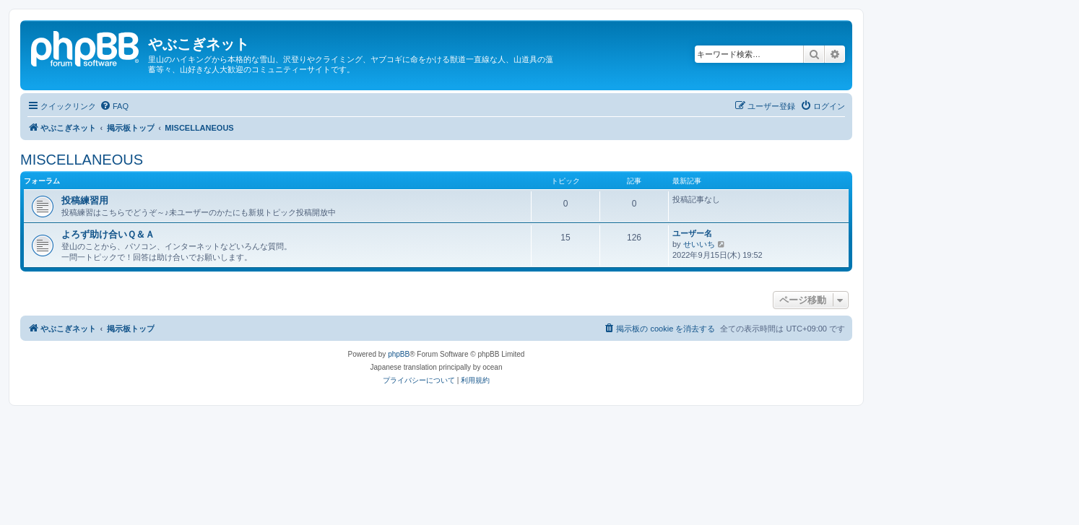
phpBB (399, 354)
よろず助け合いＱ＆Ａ (108, 234)
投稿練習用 (84, 200)
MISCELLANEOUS (81, 160)
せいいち (699, 244)
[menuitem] (114, 106)
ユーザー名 (692, 233)
